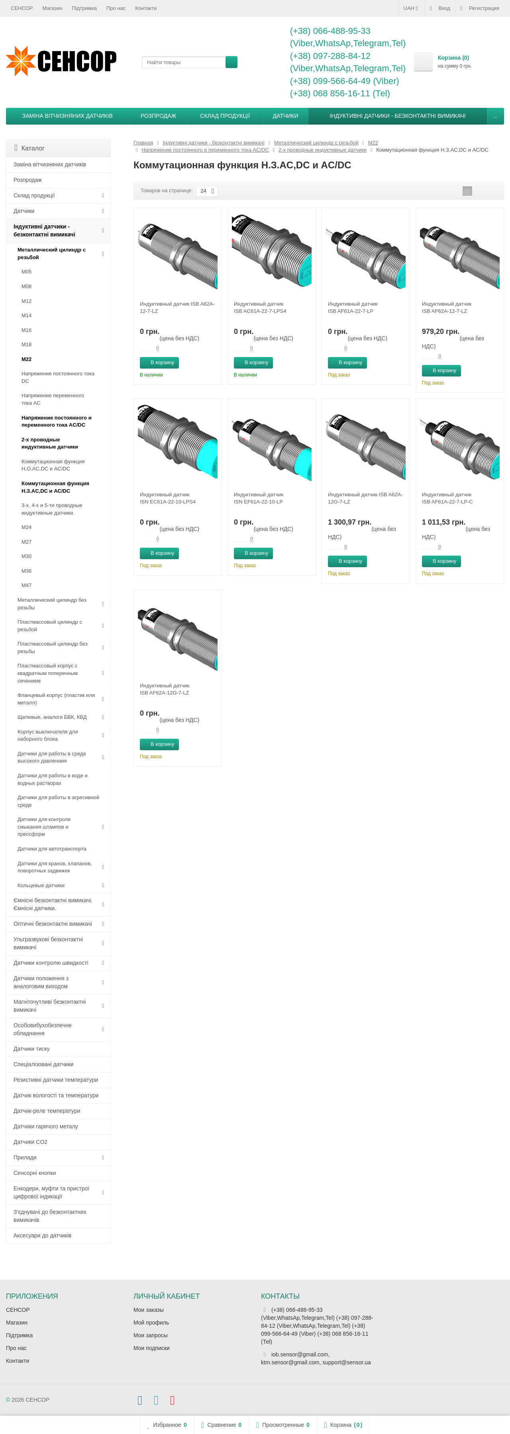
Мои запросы (150, 1335)
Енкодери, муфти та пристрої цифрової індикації (51, 1192)
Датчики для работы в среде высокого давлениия (52, 757)
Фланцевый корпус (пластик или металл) (56, 699)
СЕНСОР (22, 8)
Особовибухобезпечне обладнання (43, 1029)
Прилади (25, 1157)
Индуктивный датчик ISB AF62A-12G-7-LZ (164, 689)
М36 (26, 571)
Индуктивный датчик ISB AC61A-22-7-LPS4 (260, 307)
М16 (26, 330)
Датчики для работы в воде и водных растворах (53, 779)
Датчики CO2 (30, 1142)
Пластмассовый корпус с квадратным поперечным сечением (48, 673)
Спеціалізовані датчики (44, 1064)
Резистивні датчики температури (56, 1080)
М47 (26, 585)
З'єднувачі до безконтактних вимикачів (50, 1216)
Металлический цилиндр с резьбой (52, 253)
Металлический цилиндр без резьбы (52, 604)
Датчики (285, 116)
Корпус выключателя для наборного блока (48, 735)
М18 (26, 344)
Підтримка (84, 8)
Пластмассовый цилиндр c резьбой (50, 625)
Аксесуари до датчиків (42, 1235)
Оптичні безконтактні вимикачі (53, 924)
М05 (26, 272)
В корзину (158, 362)
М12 (26, 301)
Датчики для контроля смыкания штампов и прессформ (44, 826)
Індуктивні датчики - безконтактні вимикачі (397, 116)
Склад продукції (225, 116)
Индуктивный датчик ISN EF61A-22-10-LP (258, 498)
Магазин (52, 8)
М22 (26, 359)
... (495, 116)
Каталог (29, 148)
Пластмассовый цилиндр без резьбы (53, 647)
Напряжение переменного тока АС (53, 399)
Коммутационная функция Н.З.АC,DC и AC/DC (55, 487)
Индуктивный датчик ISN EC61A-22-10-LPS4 (168, 498)
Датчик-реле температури (47, 1111)
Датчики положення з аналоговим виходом (41, 982)
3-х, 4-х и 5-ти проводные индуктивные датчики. (52, 509)
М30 (26, 556)
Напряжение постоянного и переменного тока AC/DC (57, 421)
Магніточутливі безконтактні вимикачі (50, 1006)
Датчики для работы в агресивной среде (58, 801)
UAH (412, 8)
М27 (26, 542)
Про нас (116, 8)
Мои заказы (148, 1310)
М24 (26, 527)
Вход (440, 8)
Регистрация (479, 8)
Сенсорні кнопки (35, 1173)
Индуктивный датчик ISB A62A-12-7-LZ (177, 307)
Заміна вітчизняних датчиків (67, 116)
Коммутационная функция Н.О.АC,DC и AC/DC (53, 465)
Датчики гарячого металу (46, 1126)
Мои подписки (151, 1348)
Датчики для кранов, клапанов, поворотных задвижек (55, 867)
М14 (26, 315)
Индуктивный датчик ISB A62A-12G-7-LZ (365, 498)
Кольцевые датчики (41, 885)
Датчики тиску (32, 1049)
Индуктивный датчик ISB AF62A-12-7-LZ (446, 307)
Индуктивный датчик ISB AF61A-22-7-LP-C (447, 498)
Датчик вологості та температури (56, 1095)
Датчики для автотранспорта (52, 849)
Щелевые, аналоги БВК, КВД (52, 717)
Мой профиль (151, 1322)
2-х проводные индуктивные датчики (50, 443)
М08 (26, 286)
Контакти (146, 8)
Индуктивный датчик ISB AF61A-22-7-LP (352, 307)
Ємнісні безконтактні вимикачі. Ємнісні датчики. (53, 904)
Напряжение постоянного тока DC (58, 377)
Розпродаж (159, 116)
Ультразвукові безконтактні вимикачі (48, 943)
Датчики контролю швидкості (51, 963)
